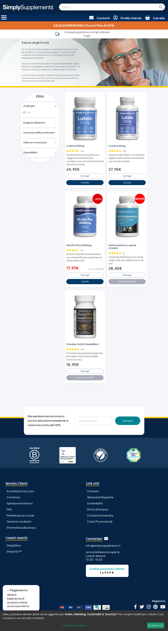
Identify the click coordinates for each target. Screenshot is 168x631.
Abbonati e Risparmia (100, 489)
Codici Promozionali (99, 513)
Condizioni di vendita (100, 507)
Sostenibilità (95, 495)
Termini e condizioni (19, 513)
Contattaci (13, 489)
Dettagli (85, 174)
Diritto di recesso (98, 501)
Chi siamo (93, 483)
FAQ (9, 501)
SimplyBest (14, 537)
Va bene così (155, 625)
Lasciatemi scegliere (74, 625)
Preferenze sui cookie (20, 507)
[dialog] (84, 620)
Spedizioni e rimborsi (20, 495)
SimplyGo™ (14, 544)
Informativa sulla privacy (21, 519)
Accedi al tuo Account (20, 483)
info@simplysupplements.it (103, 538)
